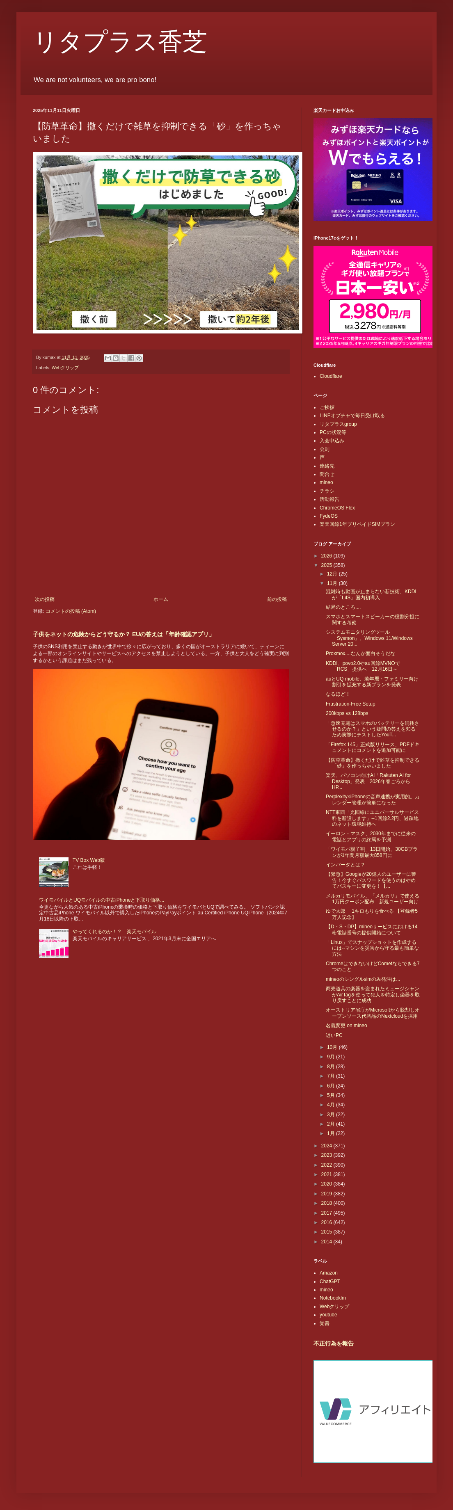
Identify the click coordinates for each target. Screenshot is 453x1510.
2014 (327, 1242)
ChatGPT (330, 1281)
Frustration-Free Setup (350, 704)
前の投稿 (277, 599)
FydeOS (329, 516)
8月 (331, 1066)
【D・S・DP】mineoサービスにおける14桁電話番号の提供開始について (371, 929)
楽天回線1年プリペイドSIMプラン (357, 524)
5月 (331, 1095)
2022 (327, 1165)
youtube (328, 1315)
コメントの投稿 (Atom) (71, 611)
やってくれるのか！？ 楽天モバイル (114, 931)
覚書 (324, 1323)
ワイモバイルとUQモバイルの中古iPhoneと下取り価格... (101, 900)
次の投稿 (45, 599)
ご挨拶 (327, 407)
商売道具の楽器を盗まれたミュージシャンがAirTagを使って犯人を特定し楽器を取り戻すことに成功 (373, 994)
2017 (327, 1213)
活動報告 (329, 499)
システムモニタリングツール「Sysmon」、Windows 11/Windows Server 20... (369, 638)
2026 (327, 556)
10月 (333, 1047)
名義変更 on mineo (346, 1025)
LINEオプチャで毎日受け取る (352, 415)
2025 (327, 565)
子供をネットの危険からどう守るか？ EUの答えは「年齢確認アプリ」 (124, 634)
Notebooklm (333, 1298)
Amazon (329, 1273)
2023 (327, 1155)
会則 (324, 449)
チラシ (327, 491)
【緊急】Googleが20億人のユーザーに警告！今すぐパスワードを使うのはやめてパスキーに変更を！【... (371, 880)
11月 (333, 583)
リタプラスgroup (338, 424)
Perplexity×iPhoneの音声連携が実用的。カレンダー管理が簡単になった (373, 799)
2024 (327, 1146)
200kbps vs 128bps (347, 713)
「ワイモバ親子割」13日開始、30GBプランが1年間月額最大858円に (372, 852)
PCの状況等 (333, 432)
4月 (331, 1105)
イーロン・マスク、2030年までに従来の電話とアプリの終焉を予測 (371, 836)
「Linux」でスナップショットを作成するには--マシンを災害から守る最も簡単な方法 (372, 948)
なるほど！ (338, 694)
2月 (331, 1124)
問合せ (327, 474)
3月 (331, 1114)
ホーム (160, 599)
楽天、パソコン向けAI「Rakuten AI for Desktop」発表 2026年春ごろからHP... (368, 781)
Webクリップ (65, 367)
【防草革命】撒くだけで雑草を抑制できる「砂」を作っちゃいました (372, 763)
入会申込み (332, 440)
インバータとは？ (345, 865)
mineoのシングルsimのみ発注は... (363, 979)
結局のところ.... (343, 607)
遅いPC (334, 1035)
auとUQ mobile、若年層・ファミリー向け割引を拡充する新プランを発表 (372, 682)
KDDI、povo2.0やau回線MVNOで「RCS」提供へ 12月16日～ (363, 666)
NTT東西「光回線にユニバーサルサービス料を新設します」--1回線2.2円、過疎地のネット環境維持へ (372, 818)
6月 (331, 1086)
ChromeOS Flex (337, 508)
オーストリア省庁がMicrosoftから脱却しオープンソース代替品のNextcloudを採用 (373, 1013)
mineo (326, 482)
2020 (327, 1184)
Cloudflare (331, 376)
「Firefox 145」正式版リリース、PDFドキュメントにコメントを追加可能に (372, 747)
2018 (327, 1203)
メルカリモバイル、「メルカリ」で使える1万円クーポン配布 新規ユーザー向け (372, 899)
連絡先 (327, 466)
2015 (327, 1232)
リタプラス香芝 (120, 41)
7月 (331, 1076)
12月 (333, 574)
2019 (327, 1194)
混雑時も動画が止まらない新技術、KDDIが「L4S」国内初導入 (371, 594)
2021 (327, 1174)
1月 (331, 1133)
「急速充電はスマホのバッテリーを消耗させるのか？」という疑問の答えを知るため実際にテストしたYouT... (372, 729)
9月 (331, 1057)
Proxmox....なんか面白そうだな (360, 653)
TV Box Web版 (89, 860)
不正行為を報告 (333, 1343)
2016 (327, 1222)
